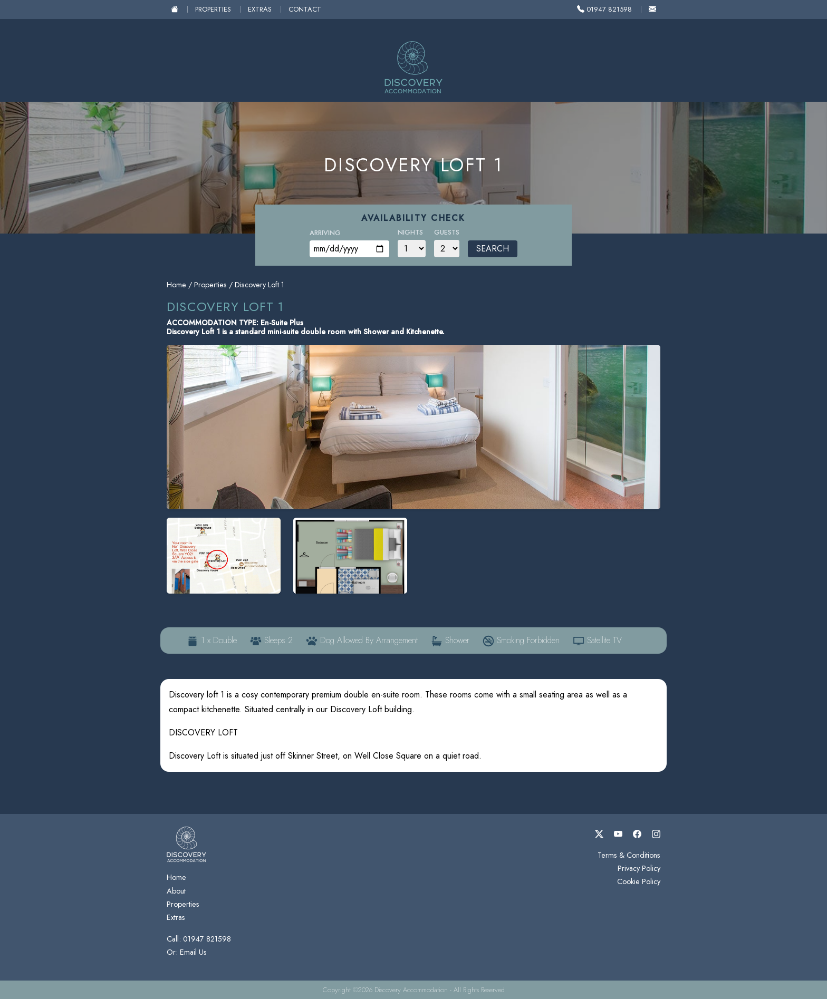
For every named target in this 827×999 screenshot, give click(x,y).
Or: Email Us (187, 952)
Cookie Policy (638, 881)
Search (492, 249)
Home (176, 284)
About (176, 891)
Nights (410, 232)
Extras (260, 9)
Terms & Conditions (629, 855)
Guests (446, 232)
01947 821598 (604, 9)
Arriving (325, 233)
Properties (213, 9)
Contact (305, 9)
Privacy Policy (639, 868)
